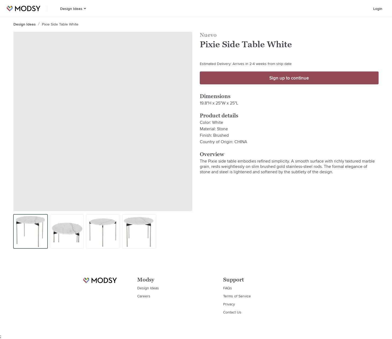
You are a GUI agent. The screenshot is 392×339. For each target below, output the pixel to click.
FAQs (227, 288)
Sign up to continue (289, 78)
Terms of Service (237, 296)
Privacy (229, 304)
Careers (143, 296)
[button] (85, 8)
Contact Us (232, 312)
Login (377, 8)
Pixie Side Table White (60, 24)
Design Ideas (71, 8)
